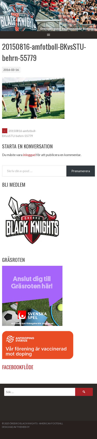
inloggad (29, 155)
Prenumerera (80, 171)
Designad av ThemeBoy (16, 427)
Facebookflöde (17, 367)
